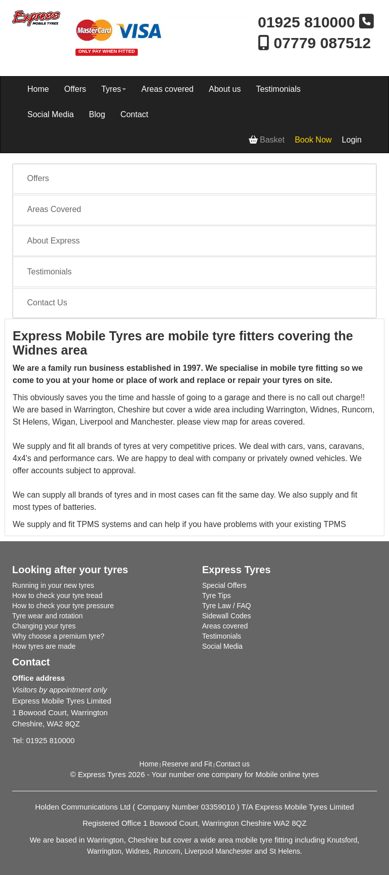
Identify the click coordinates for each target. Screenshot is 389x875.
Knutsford (342, 840)
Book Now (313, 139)
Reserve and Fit (187, 764)
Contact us (233, 764)
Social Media (50, 114)
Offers (75, 89)
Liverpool (198, 851)
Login (352, 139)
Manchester (233, 851)
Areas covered (167, 89)
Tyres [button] (113, 89)
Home (38, 89)
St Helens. (285, 851)
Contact (134, 114)
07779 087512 (314, 42)
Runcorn (166, 851)
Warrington (104, 851)
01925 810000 (308, 22)
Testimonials (278, 89)
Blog (97, 114)
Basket (267, 139)
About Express (53, 240)
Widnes (137, 851)
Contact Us (47, 302)
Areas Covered (54, 209)
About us (225, 89)
